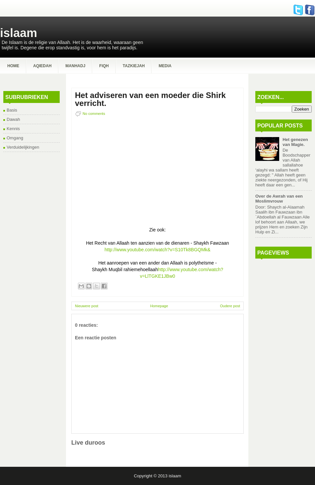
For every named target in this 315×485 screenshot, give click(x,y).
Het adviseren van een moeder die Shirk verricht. (150, 99)
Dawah (13, 119)
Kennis (13, 128)
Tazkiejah (134, 66)
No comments (94, 114)
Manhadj (75, 66)
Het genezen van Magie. (295, 142)
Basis (12, 110)
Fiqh (104, 66)
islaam (18, 33)
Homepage (159, 306)
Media (164, 66)
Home (13, 66)
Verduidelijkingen (23, 147)
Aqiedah (42, 66)
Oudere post (230, 306)
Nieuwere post (86, 306)
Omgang (15, 137)
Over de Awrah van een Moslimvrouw (279, 199)
